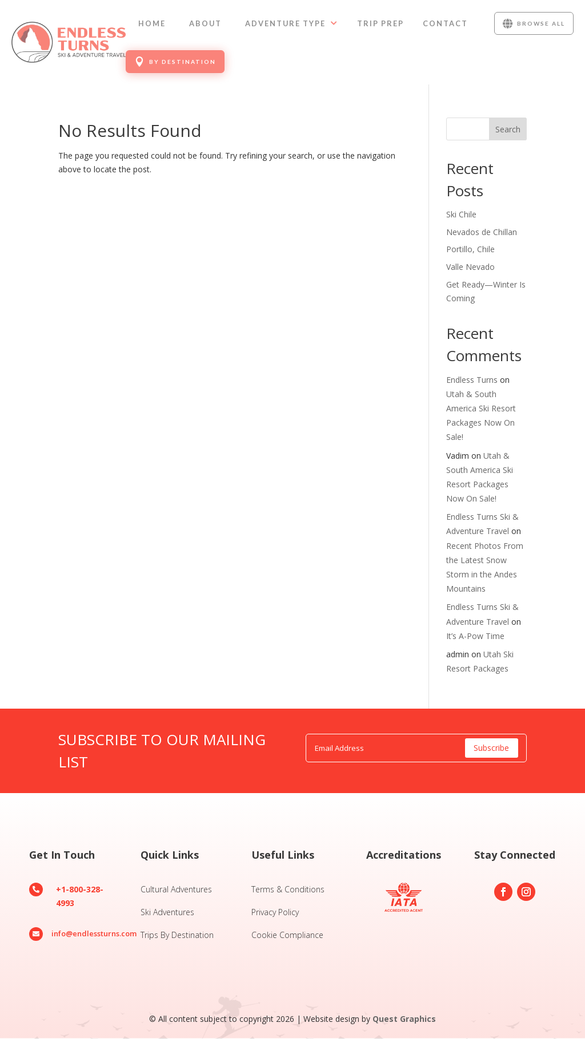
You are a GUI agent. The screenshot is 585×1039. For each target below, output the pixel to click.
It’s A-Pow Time (475, 635)
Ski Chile (461, 214)
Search (507, 129)
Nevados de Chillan (481, 232)
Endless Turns (472, 379)
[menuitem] (152, 23)
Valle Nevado (470, 266)
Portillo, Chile (470, 249)
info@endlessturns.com (94, 933)
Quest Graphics (404, 1018)
